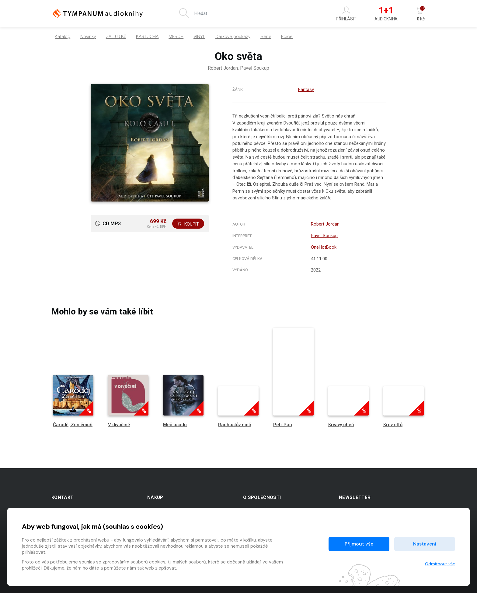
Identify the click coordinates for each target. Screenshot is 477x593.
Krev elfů (392, 423)
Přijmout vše (359, 544)
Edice (287, 36)
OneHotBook (323, 246)
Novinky (88, 36)
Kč (421, 14)
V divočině (119, 423)
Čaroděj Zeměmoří (72, 423)
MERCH (176, 36)
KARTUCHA (147, 36)
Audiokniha (385, 14)
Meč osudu (175, 423)
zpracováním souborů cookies (134, 562)
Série (265, 36)
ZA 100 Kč (116, 36)
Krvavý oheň (341, 423)
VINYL (199, 36)
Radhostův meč (234, 423)
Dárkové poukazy (232, 36)
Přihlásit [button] (346, 14)
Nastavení (424, 544)
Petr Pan (282, 423)
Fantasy (306, 89)
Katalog (62, 36)
